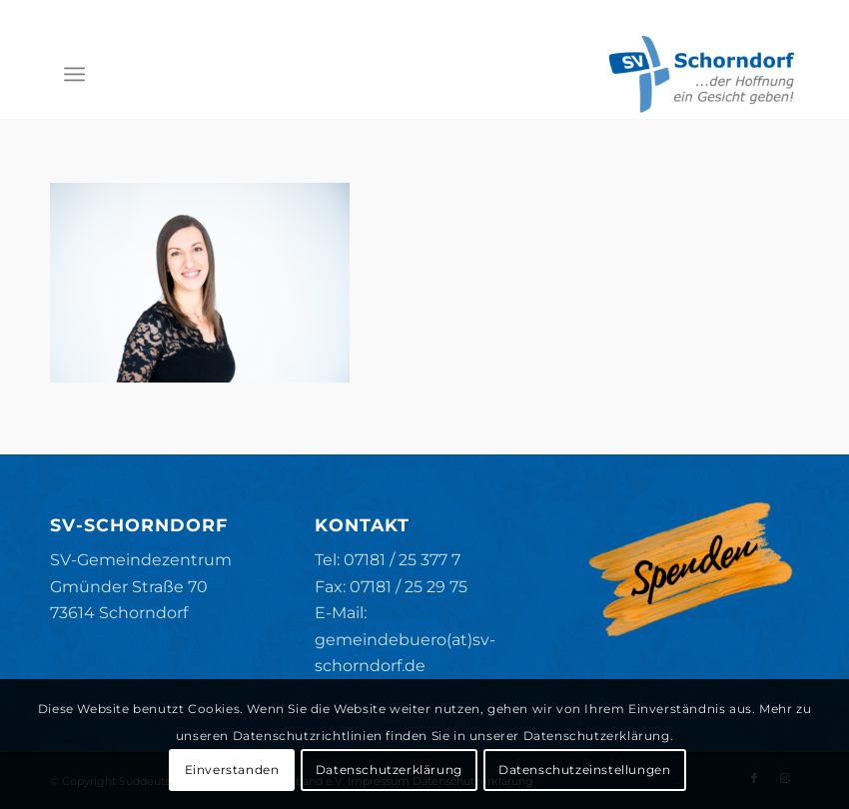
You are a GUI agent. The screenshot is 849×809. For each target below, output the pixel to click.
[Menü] (74, 74)
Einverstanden (232, 769)
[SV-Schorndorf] (701, 74)
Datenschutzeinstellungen (584, 769)
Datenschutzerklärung (389, 769)
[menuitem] (74, 74)
